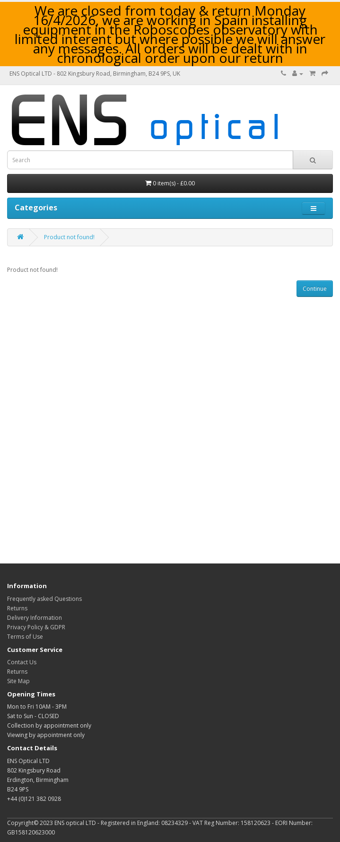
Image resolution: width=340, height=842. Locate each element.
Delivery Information (34, 618)
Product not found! (69, 237)
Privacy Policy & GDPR (36, 627)
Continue (315, 289)
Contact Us (21, 662)
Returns (17, 608)
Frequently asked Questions (44, 599)
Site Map (18, 681)
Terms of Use (25, 637)
